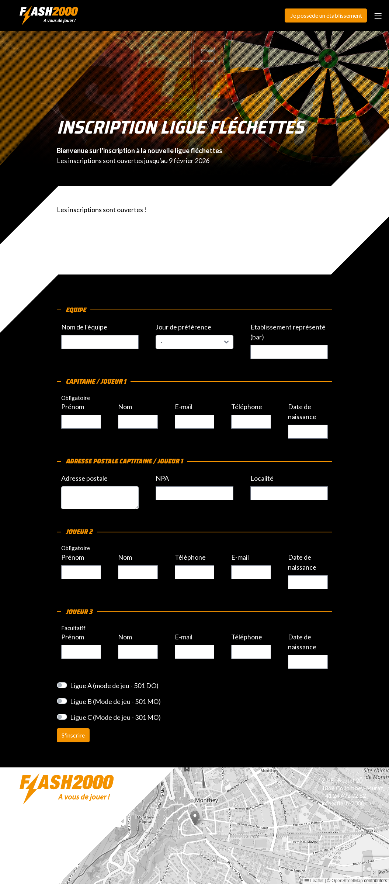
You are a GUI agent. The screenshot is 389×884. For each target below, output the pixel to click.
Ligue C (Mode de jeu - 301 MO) (115, 717)
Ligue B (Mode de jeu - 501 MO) (115, 701)
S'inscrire (73, 735)
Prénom (72, 407)
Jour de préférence (183, 327)
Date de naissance (302, 412)
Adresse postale (84, 478)
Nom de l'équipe (84, 327)
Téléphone (246, 407)
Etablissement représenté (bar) (288, 332)
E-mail (183, 407)
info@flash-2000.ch (346, 803)
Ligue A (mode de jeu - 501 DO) (114, 685)
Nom (125, 407)
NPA (162, 478)
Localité (262, 478)
